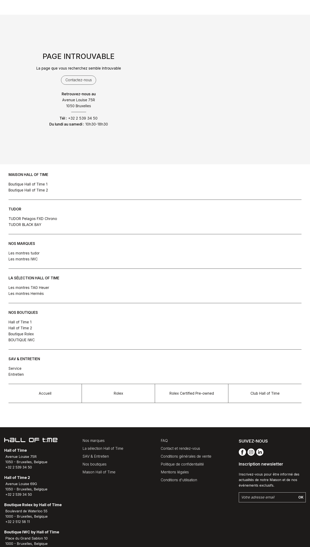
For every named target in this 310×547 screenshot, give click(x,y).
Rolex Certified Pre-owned (191, 393)
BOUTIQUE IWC (22, 340)
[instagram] (251, 454)
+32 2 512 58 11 (17, 522)
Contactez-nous (78, 80)
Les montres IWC (23, 259)
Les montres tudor (24, 253)
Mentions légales (175, 472)
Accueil (45, 393)
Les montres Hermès (26, 293)
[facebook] (242, 454)
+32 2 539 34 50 (83, 118)
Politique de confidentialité (182, 464)
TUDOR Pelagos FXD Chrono (33, 219)
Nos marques (93, 440)
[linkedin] (259, 454)
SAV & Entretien (95, 456)
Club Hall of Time (265, 393)
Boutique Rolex (21, 334)
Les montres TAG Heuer (29, 288)
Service (15, 368)
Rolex (118, 393)
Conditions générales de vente (186, 456)
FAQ (164, 440)
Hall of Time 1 (20, 322)
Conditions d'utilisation (179, 480)
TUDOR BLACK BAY (25, 225)
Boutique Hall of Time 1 (28, 184)
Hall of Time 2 (20, 328)
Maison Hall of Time (98, 472)
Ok (300, 497)
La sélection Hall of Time (102, 448)
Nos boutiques (94, 464)
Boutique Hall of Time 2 (28, 190)
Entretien (16, 374)
